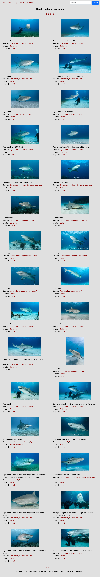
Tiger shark (14, 43)
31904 (13, 155)
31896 (63, 49)
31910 (63, 447)
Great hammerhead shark (19, 442)
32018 (13, 261)
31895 (13, 49)
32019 (63, 261)
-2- (49, 14)
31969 (13, 447)
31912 (63, 523)
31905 (63, 155)
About (10, 3)
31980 (13, 190)
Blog (15, 3)
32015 (13, 225)
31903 (63, 119)
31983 (63, 190)
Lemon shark (15, 220)
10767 (63, 376)
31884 (63, 296)
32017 (63, 225)
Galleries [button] (29, 3)
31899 (63, 412)
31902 (13, 119)
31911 (13, 523)
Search (21, 3)
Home (4, 3)
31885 (13, 332)
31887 (13, 370)
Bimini (12, 444)
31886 (63, 332)
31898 (13, 84)
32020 (13, 296)
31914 (63, 558)
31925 (13, 485)
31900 (63, 84)
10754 (63, 485)
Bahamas (13, 46)
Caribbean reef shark (18, 185)
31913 (13, 561)
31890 (13, 412)
